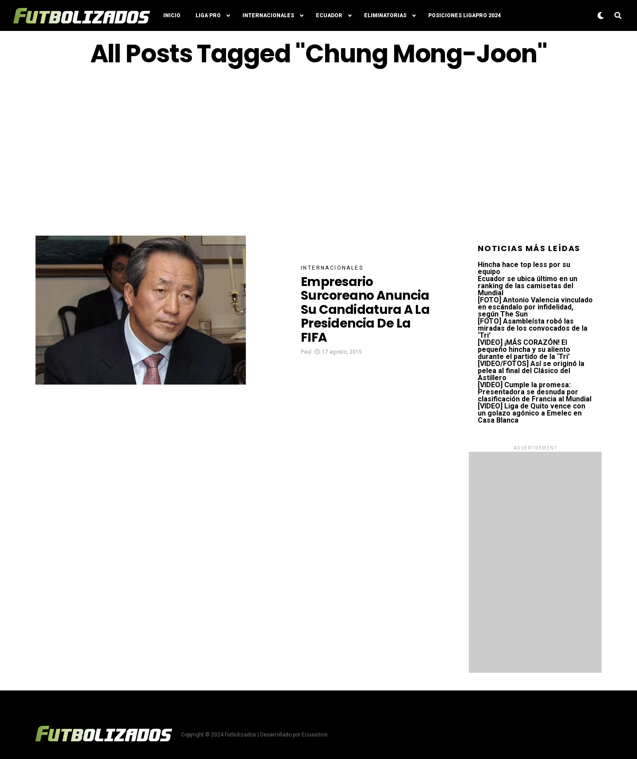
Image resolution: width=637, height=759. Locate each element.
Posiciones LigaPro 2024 (464, 15)
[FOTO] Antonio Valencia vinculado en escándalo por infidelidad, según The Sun (535, 307)
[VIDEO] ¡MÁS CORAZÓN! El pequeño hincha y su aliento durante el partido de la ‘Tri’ (524, 349)
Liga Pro (208, 15)
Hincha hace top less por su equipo (524, 268)
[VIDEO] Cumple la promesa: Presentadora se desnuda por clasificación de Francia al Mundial (534, 392)
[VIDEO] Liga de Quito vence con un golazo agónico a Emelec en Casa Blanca (531, 413)
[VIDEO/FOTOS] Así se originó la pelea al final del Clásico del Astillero (531, 370)
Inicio (171, 15)
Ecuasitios (315, 735)
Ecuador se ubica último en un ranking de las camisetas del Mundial (527, 286)
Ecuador (329, 15)
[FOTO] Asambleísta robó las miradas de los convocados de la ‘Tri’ (532, 328)
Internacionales (268, 15)
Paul (306, 352)
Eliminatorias (385, 15)
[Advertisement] (318, 152)
